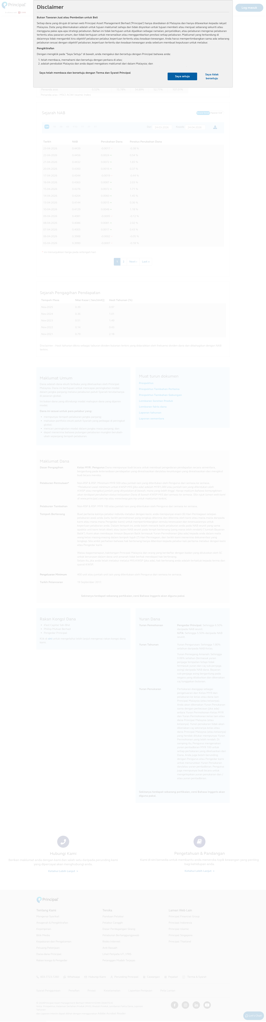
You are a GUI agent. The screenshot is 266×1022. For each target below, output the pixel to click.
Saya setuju (182, 76)
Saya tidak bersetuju (212, 76)
